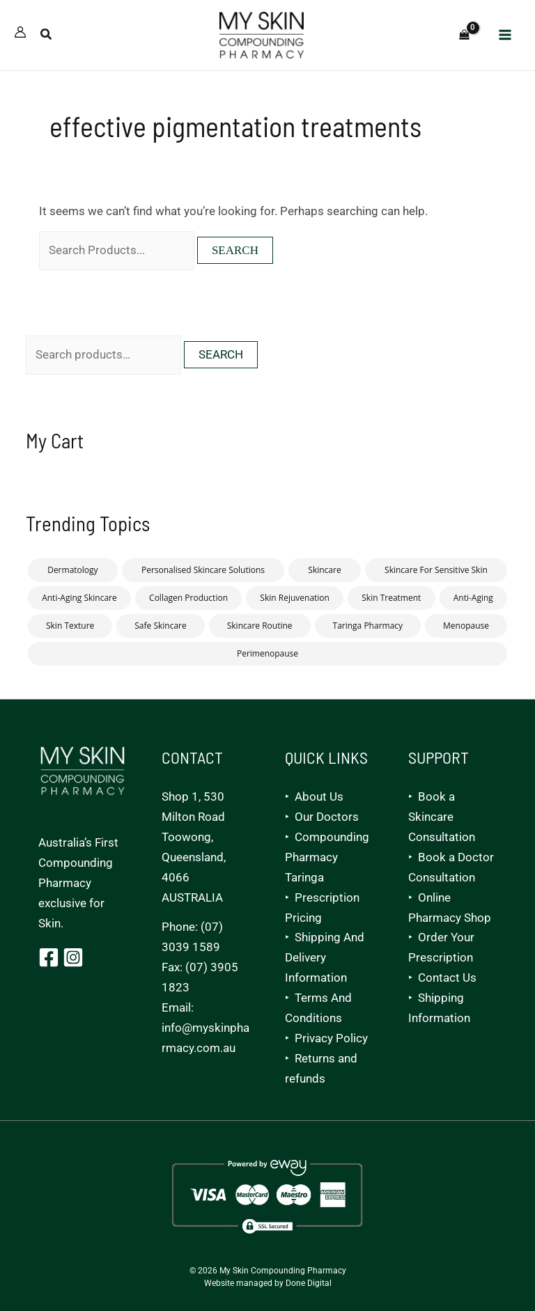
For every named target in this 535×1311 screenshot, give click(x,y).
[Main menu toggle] (506, 37)
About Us (319, 797)
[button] (46, 37)
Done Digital (309, 1284)
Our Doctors (327, 817)
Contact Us (447, 978)
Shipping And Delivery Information (324, 959)
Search (221, 358)
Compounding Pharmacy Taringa (327, 858)
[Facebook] (48, 958)
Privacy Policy (331, 1039)
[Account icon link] (20, 34)
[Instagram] (73, 958)
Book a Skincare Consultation (441, 817)
